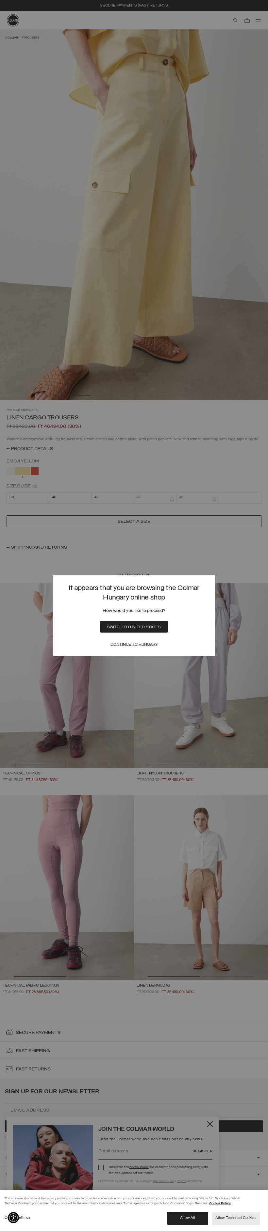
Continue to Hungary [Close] (134, 644)
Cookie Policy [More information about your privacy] (220, 1203)
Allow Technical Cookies (235, 1218)
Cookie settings (17, 1218)
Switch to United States (134, 627)
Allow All (187, 1218)
